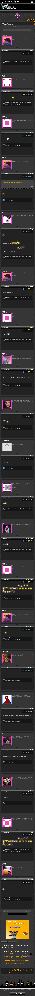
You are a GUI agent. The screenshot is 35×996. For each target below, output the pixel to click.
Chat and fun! (11, 7)
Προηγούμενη (10, 29)
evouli (4, 91)
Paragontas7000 (19, 956)
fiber (17, 957)
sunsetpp (12, 963)
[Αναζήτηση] (1, 2)
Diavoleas (5, 709)
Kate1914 (10, 953)
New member (22, 961)
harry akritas (21, 963)
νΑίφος (24, 957)
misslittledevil (6, 26)
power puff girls (26, 955)
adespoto (5, 497)
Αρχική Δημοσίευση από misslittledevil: (13, 182)
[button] (32, 1)
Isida (3, 960)
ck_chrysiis (5, 956)
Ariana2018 (28, 957)
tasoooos (10, 959)
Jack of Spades (13, 957)
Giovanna (5, 538)
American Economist (7, 955)
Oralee (4, 369)
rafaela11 (16, 955)
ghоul (4, 957)
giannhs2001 (19, 953)
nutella (12, 961)
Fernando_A (5, 959)
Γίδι (4, 750)
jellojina (13, 956)
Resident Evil (6, 229)
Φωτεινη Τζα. (5, 961)
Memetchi (25, 956)
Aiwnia (28, 959)
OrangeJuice (6, 879)
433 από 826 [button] (18, 29)
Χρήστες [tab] (4, 941)
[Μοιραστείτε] (28, 50)
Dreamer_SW (13, 960)
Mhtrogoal (17, 963)
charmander (5, 953)
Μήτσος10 (9, 956)
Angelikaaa (14, 953)
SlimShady (20, 955)
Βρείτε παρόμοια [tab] (12, 941)
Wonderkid (7, 957)
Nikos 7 (23, 960)
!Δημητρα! (5, 791)
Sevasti (17, 960)
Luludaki (20, 957)
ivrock (13, 959)
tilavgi (12, 955)
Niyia (4, 414)
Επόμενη (25, 29)
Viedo (20, 960)
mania (4, 132)
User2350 (17, 959)
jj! (28, 960)
